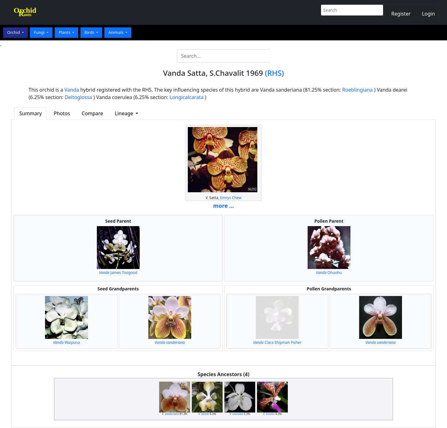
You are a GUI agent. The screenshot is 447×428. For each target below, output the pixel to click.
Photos (62, 113)
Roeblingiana (357, 89)
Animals (116, 32)
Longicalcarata (186, 97)
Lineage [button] (124, 113)
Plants (65, 32)
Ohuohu (329, 272)
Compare (92, 113)
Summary (30, 113)
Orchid (14, 32)
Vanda (72, 89)
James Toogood (118, 272)
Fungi (40, 32)
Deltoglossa (78, 97)
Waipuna (66, 342)
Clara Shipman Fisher (277, 342)
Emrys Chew (231, 197)
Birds (89, 32)
